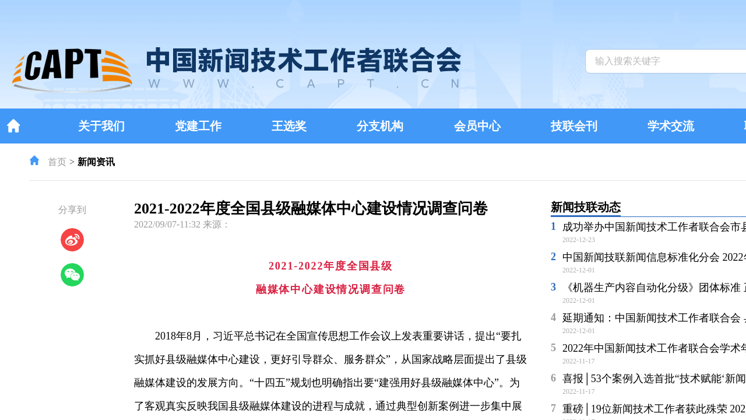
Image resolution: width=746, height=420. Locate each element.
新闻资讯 (96, 162)
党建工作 (198, 126)
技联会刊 (574, 126)
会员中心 (477, 126)
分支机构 (380, 126)
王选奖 (289, 126)
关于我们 (101, 126)
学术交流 (671, 126)
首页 (57, 162)
